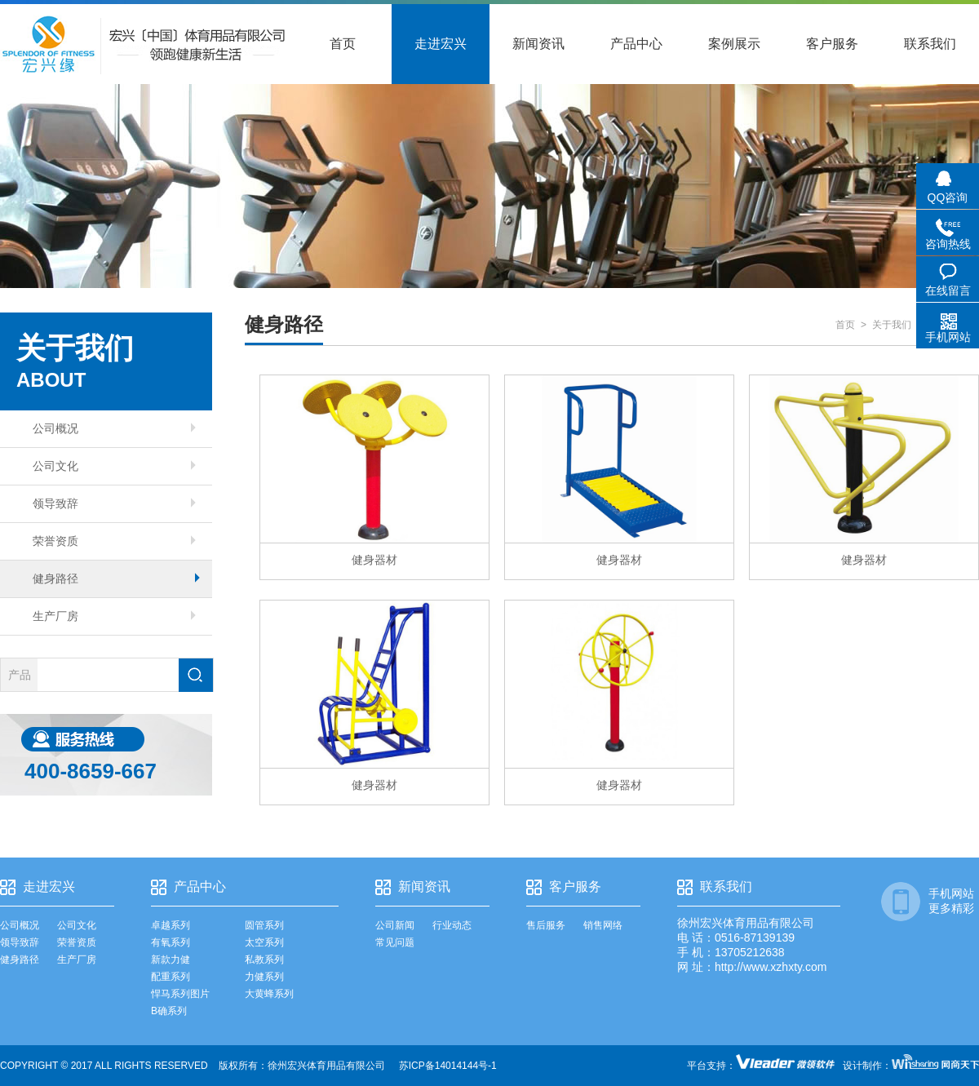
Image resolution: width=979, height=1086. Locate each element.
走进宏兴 (440, 44)
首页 (343, 44)
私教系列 (264, 959)
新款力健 (170, 959)
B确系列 (169, 1011)
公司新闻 (394, 925)
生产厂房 (114, 616)
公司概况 (114, 428)
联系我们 (930, 44)
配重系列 (170, 976)
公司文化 (114, 465)
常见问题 (394, 942)
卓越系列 (170, 925)
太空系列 (264, 942)
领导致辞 (114, 503)
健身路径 (116, 578)
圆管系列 (264, 925)
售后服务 (545, 925)
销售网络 (602, 925)
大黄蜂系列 (269, 994)
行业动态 (452, 925)
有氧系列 (170, 942)
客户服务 (832, 44)
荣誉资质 (114, 540)
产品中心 (636, 44)
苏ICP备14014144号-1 (448, 1065)
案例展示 (734, 44)
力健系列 (264, 976)
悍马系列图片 (180, 994)
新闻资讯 (538, 44)
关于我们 (891, 324)
